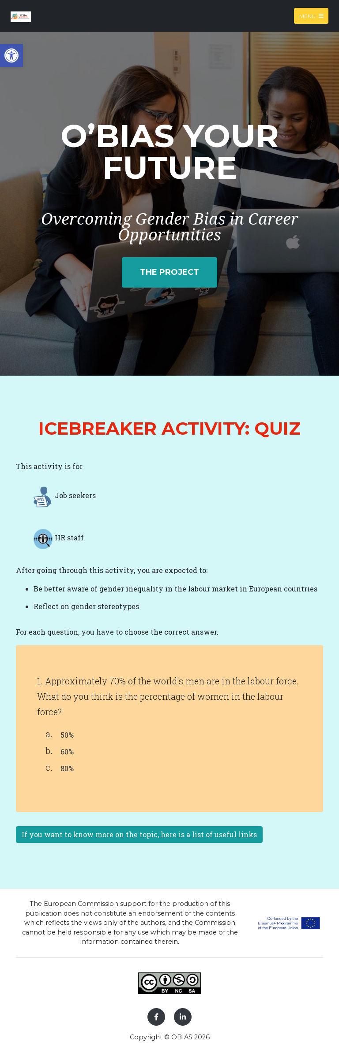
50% (67, 734)
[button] (11, 55)
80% (67, 768)
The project (169, 272)
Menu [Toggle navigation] (311, 15)
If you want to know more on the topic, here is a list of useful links (139, 834)
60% (67, 751)
